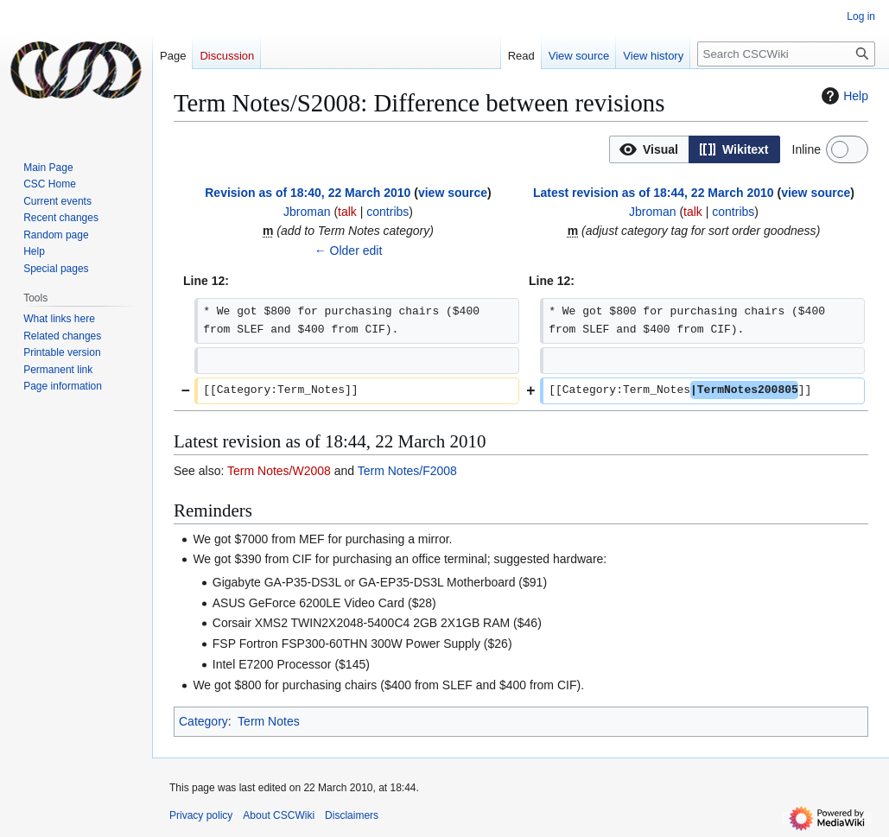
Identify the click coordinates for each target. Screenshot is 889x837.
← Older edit (348, 250)
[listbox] (694, 149)
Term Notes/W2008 (279, 471)
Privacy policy (200, 815)
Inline (806, 149)
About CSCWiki (278, 815)
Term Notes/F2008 (407, 471)
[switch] (847, 149)
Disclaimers (351, 815)
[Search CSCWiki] (786, 54)
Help (842, 96)
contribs (387, 212)
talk (347, 212)
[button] (649, 149)
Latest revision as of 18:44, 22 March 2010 (653, 193)
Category (203, 721)
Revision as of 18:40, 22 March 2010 (307, 193)
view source (452, 193)
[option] (649, 149)
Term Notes (269, 721)
